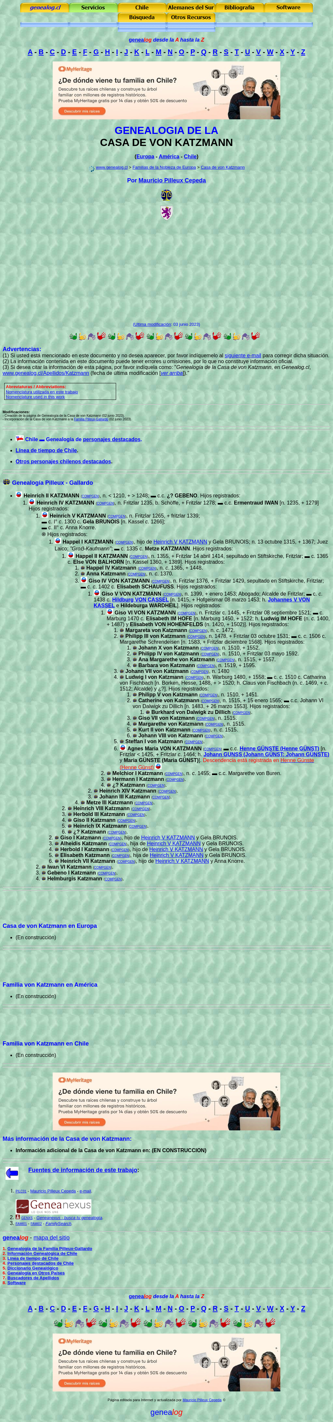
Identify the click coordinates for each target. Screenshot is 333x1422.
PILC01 (21, 1191)
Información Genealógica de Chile (42, 1253)
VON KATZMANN (191, 142)
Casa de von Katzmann (223, 167)
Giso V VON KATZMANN (131, 594)
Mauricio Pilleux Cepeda (172, 180)
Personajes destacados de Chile (40, 1263)
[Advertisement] (166, 271)
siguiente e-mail (243, 355)
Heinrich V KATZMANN (77, 516)
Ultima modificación (152, 324)
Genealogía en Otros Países (36, 1273)
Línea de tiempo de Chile (46, 450)
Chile (190, 156)
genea (140, 40)
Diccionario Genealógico (32, 1268)
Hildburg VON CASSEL (140, 599)
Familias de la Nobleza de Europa (164, 167)
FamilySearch (58, 1223)
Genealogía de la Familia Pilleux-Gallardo (49, 1248)
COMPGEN (90, 496)
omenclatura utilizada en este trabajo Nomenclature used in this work (42, 394)
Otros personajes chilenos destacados (63, 461)
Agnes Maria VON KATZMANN (164, 748)
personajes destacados (111, 439)
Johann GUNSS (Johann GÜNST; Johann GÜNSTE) (266, 754)
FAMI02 (36, 1224)
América (169, 156)
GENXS (27, 1218)
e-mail (85, 1191)
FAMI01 (21, 1224)
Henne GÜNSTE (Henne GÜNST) (279, 748)
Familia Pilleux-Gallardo (91, 419)
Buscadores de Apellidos (33, 1277)
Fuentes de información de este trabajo (82, 1170)
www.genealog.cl (112, 167)
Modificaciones (16, 412)
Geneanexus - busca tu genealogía (69, 1217)
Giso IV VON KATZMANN (119, 581)
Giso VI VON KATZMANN (145, 612)
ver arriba (172, 373)
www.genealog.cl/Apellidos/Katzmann (46, 373)
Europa (145, 156)
